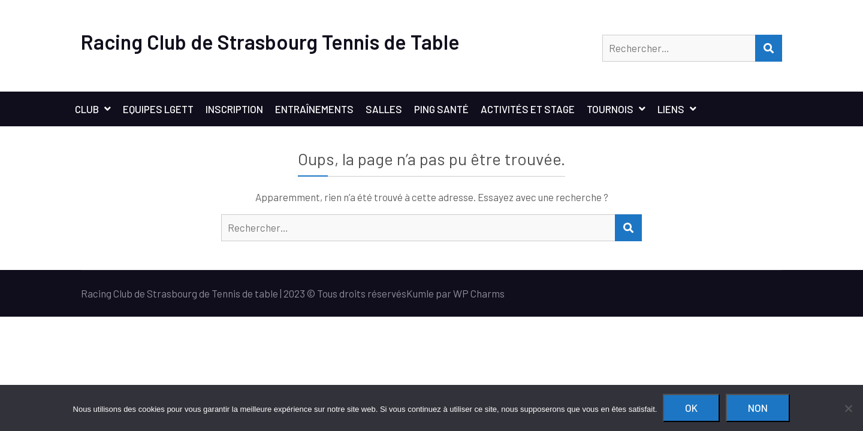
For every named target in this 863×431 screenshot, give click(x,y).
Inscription (234, 109)
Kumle (420, 293)
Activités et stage (528, 109)
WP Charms (479, 293)
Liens (670, 109)
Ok (691, 408)
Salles (384, 109)
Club (87, 109)
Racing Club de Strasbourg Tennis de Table (270, 41)
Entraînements (314, 109)
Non (758, 408)
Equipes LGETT (158, 109)
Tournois (610, 109)
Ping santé (441, 109)
